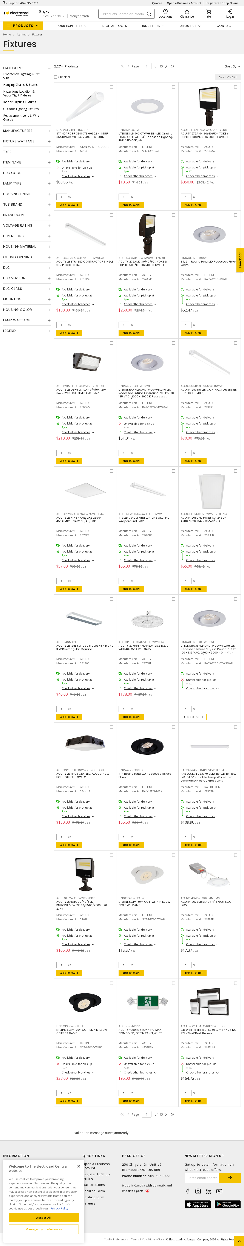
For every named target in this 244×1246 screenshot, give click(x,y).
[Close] (78, 1166)
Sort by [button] (230, 66)
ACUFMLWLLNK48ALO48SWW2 (140, 514)
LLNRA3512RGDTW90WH (198, 642)
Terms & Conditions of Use (147, 1239)
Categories (14, 68)
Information (16, 1156)
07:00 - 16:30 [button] (52, 16)
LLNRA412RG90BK (131, 770)
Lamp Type (12, 183)
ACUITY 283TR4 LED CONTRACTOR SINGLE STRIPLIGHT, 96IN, (84, 263)
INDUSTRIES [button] (151, 26)
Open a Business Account (184, 3)
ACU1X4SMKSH (66, 642)
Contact (225, 26)
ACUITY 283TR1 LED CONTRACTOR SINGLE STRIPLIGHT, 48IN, (209, 391)
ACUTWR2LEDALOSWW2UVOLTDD (80, 386)
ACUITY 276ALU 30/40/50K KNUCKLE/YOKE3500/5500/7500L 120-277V (82, 905)
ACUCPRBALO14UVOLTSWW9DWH (143, 642)
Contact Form (93, 1197)
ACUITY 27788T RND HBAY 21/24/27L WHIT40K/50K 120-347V (143, 647)
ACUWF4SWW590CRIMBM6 (200, 898)
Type (7, 152)
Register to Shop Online (222, 3)
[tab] (27, 68)
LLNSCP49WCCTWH (133, 898)
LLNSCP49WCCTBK (69, 1026)
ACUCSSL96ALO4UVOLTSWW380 (80, 258)
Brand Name (14, 215)
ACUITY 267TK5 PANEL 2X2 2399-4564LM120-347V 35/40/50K (79, 519)
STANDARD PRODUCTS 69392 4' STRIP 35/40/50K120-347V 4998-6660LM (82, 135)
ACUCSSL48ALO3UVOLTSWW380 (205, 386)
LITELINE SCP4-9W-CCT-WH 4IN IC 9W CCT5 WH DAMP (144, 903)
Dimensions (13, 236)
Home (7, 34)
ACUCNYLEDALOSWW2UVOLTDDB (80, 770)
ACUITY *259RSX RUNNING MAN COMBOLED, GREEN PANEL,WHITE (140, 1031)
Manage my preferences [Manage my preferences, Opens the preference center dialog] (44, 1229)
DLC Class (12, 288)
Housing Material (19, 246)
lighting (21, 34)
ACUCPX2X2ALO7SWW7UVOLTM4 (80, 514)
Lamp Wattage (16, 320)
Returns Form (93, 1191)
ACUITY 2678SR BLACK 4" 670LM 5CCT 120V (207, 903)
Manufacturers (18, 130)
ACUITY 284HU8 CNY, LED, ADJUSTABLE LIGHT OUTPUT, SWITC (82, 775)
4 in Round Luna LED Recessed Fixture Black (145, 775)
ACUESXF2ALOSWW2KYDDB (75, 898)
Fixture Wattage (18, 141)
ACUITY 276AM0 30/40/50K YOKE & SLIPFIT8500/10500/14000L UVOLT (143, 263)
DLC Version (14, 278)
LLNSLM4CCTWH (130, 130)
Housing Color (17, 309)
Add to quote (193, 717)
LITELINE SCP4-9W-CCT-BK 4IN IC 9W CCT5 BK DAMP (81, 1031)
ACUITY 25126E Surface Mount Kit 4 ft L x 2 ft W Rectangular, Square (85, 647)
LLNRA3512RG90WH (195, 258)
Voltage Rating (18, 225)
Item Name (12, 162)
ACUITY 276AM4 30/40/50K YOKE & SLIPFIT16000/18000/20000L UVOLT (205, 135)
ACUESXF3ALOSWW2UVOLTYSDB (142, 258)
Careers (88, 1203)
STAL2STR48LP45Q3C (72, 130)
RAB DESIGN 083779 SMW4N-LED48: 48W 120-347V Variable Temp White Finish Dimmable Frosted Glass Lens (208, 777)
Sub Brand (13, 204)
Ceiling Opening (17, 257)
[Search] (126, 14)
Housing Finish (16, 194)
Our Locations (93, 1185)
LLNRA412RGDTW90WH (135, 386)
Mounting (12, 299)
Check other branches (76, 176)
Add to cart (69, 205)
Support (14, 3)
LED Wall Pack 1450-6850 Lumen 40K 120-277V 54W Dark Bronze (209, 1031)
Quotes (157, 3)
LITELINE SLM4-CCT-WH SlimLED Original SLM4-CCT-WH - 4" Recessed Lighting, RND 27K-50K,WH (146, 137)
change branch (79, 16)
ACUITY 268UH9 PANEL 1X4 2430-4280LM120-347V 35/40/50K (203, 519)
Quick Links (93, 1156)
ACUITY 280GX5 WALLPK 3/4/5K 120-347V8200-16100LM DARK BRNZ (81, 391)
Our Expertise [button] (70, 26)
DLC (6, 267)
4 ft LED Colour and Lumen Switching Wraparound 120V (144, 519)
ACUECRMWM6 (129, 1026)
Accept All (43, 1218)
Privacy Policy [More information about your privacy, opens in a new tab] (59, 1208)
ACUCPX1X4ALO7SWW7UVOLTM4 (204, 514)
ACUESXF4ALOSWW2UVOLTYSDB (204, 130)
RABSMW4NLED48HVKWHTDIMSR (204, 770)
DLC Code (12, 173)
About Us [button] (188, 26)
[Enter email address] (202, 1178)
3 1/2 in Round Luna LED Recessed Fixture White (209, 263)
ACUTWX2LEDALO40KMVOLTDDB (204, 1026)
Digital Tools (114, 26)
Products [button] (23, 25)
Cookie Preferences (116, 1239)
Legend (9, 330)
